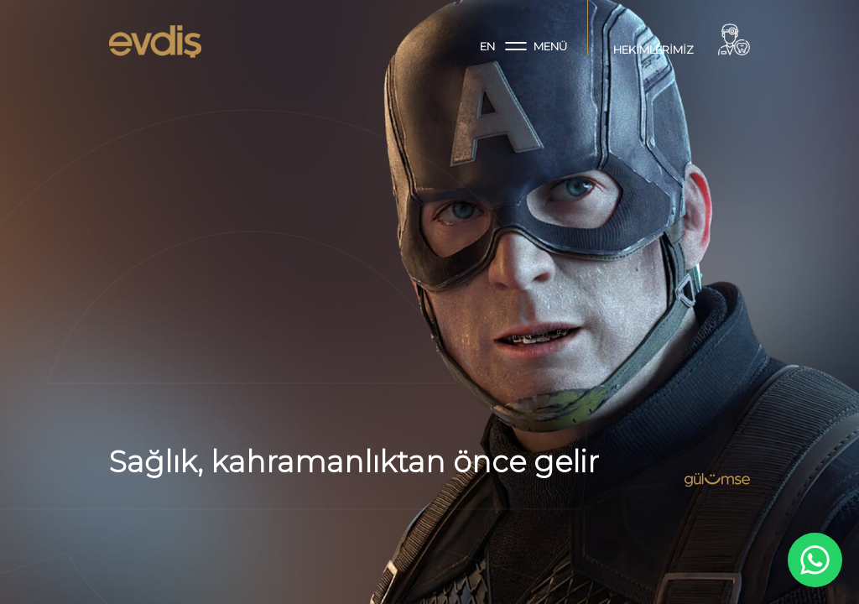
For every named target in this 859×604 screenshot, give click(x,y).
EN (487, 46)
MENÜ (536, 46)
